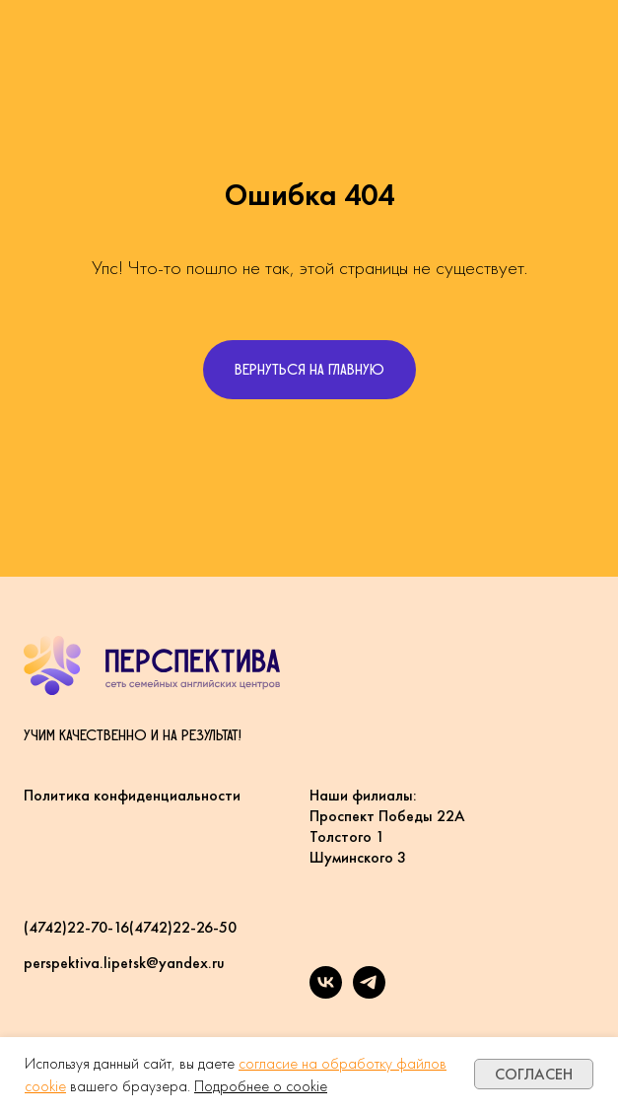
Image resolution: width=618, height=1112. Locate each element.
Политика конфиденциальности (132, 795)
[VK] (325, 993)
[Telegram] (369, 993)
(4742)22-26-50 (183, 927)
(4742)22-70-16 (76, 927)
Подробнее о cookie (260, 1086)
